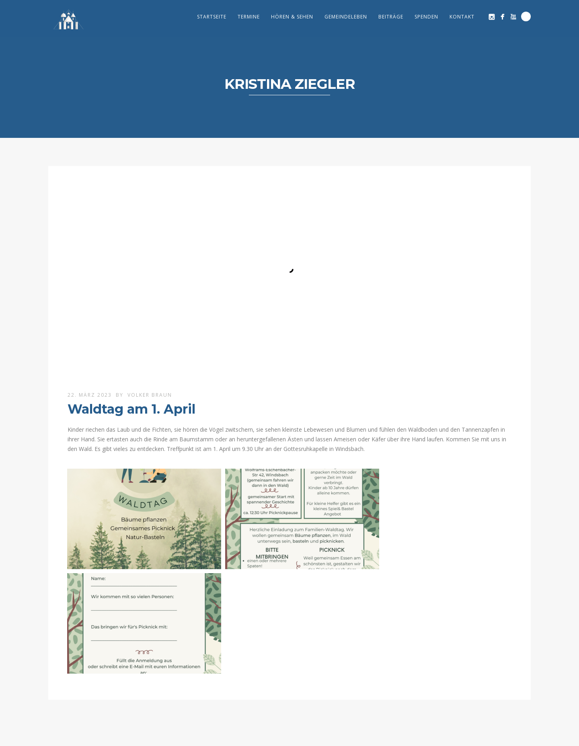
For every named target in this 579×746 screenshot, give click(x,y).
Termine (249, 16)
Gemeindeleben (345, 16)
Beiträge (390, 16)
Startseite (211, 16)
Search (526, 16)
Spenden (426, 16)
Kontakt (462, 16)
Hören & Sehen (292, 16)
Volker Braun (149, 394)
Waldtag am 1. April (131, 409)
